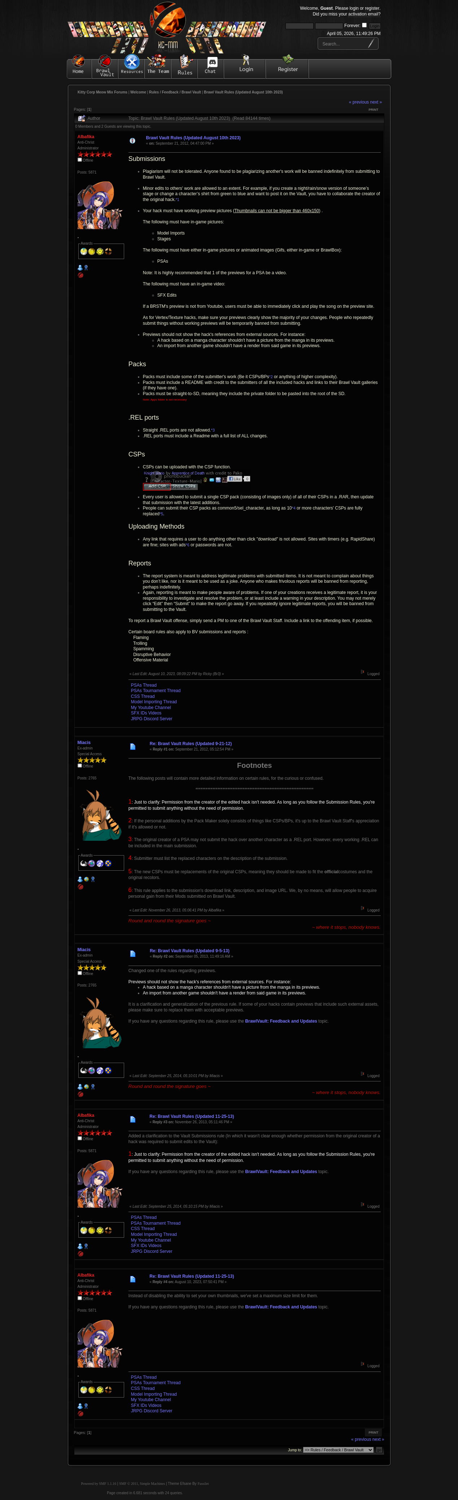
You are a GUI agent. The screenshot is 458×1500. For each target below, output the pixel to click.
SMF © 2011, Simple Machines (142, 1484)
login (353, 8)
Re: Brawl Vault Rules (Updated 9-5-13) (190, 950)
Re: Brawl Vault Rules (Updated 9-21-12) (191, 743)
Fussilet (203, 1484)
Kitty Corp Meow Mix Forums (102, 92)
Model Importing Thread (154, 701)
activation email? (364, 14)
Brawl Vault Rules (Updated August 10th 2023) (243, 92)
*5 (161, 514)
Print (373, 109)
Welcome (138, 92)
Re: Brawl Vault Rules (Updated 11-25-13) (191, 1116)
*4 (293, 508)
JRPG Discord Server (152, 718)
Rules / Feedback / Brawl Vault (175, 92)
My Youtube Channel (151, 707)
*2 (271, 377)
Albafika (86, 136)
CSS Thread (143, 696)
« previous (359, 102)
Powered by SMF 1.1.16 (99, 1484)
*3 (213, 430)
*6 (187, 545)
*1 (177, 199)
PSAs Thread (144, 685)
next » (376, 102)
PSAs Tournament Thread (156, 690)
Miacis (84, 742)
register (372, 8)
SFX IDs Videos (146, 713)
